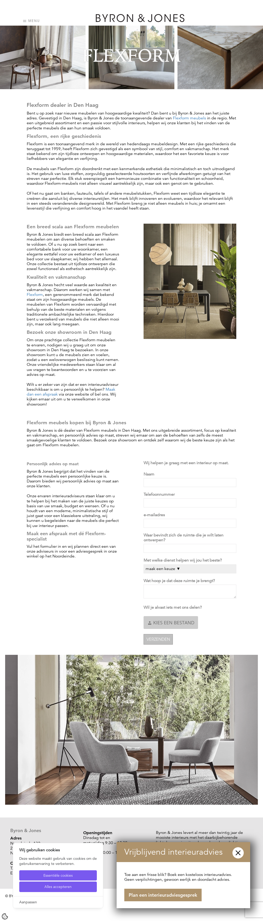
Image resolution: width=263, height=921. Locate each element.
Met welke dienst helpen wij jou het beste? (184, 560)
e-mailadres (155, 515)
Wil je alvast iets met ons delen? (174, 607)
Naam (150, 474)
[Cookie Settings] (5, 916)
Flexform (35, 294)
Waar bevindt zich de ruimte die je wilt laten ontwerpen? (183, 538)
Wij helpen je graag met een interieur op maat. (187, 463)
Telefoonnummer (160, 494)
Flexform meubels (189, 118)
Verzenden (158, 639)
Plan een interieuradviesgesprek (163, 895)
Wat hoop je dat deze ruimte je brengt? (180, 580)
